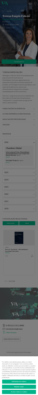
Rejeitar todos (19, 388)
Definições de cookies (19, 383)
